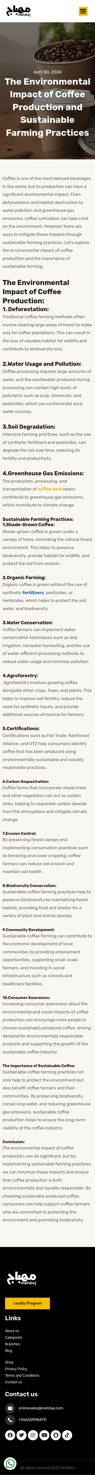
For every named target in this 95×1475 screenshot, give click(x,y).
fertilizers (33, 592)
